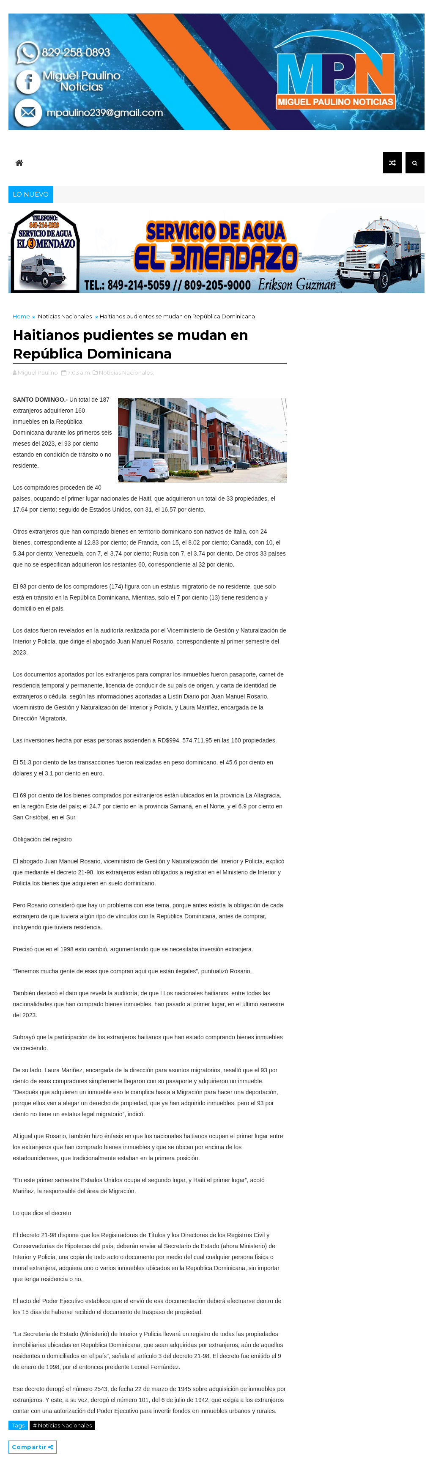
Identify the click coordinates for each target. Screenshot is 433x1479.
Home (21, 316)
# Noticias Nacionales (62, 1425)
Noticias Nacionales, (126, 372)
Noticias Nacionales (65, 316)
